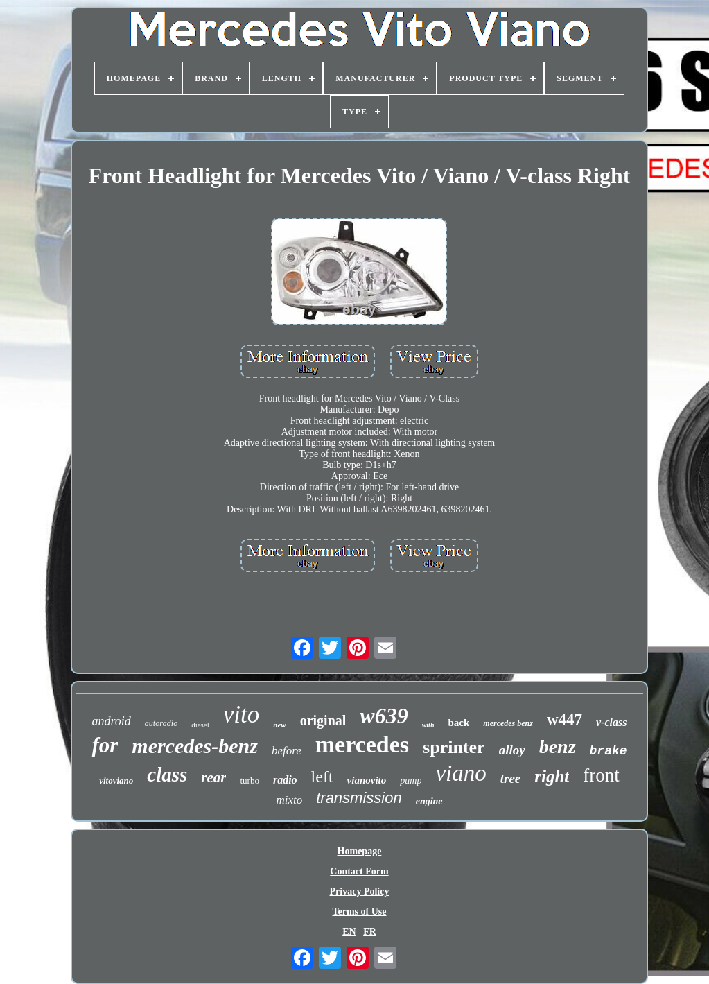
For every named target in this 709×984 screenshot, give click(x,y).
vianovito (367, 780)
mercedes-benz (195, 745)
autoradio (161, 723)
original (323, 720)
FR (369, 931)
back (458, 722)
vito (241, 714)
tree (510, 778)
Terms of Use (359, 911)
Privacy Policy (359, 891)
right (551, 776)
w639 (384, 715)
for (104, 745)
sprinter (454, 747)
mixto (289, 799)
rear (213, 777)
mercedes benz (508, 723)
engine (429, 801)
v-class (611, 722)
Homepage (360, 851)
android (110, 721)
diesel (200, 724)
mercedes (362, 744)
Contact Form (359, 871)
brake (608, 751)
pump (410, 780)
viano (460, 773)
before (286, 750)
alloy (512, 750)
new (279, 724)
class (167, 774)
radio (285, 780)
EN (349, 931)
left (322, 777)
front (601, 775)
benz (557, 746)
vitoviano (116, 780)
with (428, 725)
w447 (564, 719)
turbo (249, 780)
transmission (358, 797)
